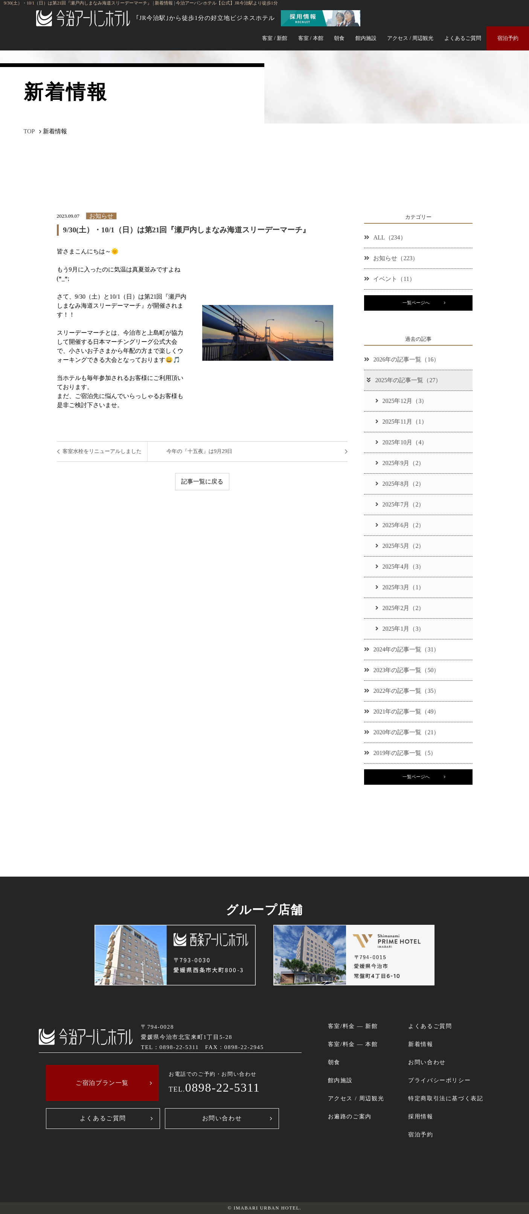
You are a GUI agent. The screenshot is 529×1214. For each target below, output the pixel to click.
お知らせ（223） (391, 258)
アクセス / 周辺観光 (410, 38)
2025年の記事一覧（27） (403, 380)
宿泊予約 (507, 38)
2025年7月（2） (399, 504)
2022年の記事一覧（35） (401, 691)
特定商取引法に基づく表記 (445, 1098)
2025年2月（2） (399, 608)
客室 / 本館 (310, 38)
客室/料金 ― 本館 (353, 1044)
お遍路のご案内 (350, 1116)
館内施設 (366, 38)
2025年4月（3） (399, 566)
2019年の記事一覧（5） (400, 753)
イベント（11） (389, 279)
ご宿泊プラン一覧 (102, 1083)
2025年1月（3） (399, 628)
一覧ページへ (416, 302)
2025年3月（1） (399, 587)
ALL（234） (385, 237)
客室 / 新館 (274, 38)
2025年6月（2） (399, 525)
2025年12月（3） (401, 401)
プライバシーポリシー (439, 1080)
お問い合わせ (222, 1118)
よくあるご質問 (462, 38)
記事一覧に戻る (202, 481)
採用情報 (420, 1116)
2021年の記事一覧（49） (401, 711)
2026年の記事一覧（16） (401, 359)
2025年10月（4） (401, 442)
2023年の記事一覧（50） (401, 670)
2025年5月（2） (399, 546)
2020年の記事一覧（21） (401, 732)
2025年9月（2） (399, 463)
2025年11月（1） (401, 421)
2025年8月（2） (399, 483)
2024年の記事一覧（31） (401, 649)
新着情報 (420, 1044)
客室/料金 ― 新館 (353, 1026)
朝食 (339, 38)
